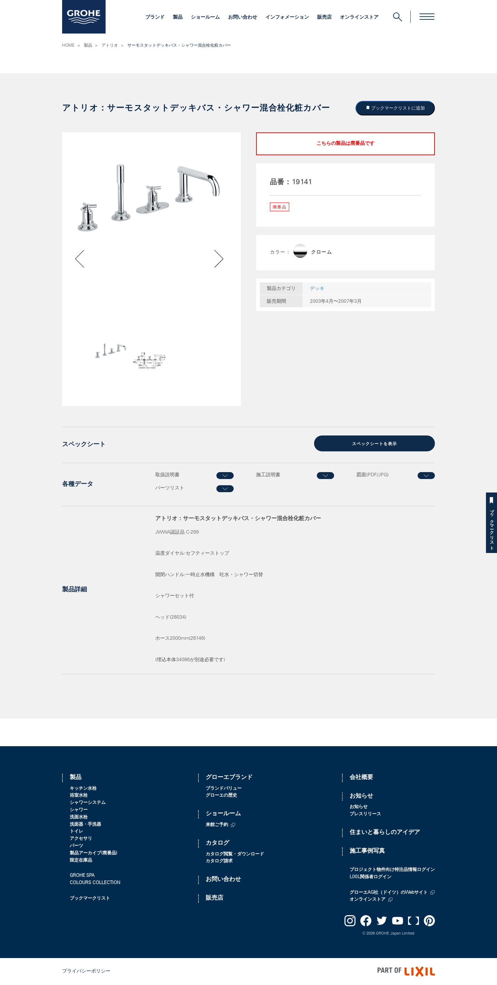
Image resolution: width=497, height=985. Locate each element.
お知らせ (361, 796)
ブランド (155, 17)
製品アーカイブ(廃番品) (93, 853)
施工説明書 (268, 475)
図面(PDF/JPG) (373, 475)
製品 (178, 17)
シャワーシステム (88, 803)
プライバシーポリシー (86, 971)
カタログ (217, 843)
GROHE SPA (82, 876)
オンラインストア (359, 17)
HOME (68, 46)
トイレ (76, 831)
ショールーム (205, 17)
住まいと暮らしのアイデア (385, 833)
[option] (151, 197)
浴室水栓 (79, 796)
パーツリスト (169, 488)
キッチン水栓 (83, 789)
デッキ (317, 289)
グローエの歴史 (221, 796)
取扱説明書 (167, 475)
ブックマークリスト (491, 527)
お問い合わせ (242, 17)
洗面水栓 (79, 817)
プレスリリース (365, 814)
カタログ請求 (219, 861)
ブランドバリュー (224, 789)
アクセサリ (81, 839)
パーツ (76, 846)
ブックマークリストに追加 (398, 108)
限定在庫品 (81, 861)
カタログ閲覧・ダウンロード (235, 854)
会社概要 (361, 778)
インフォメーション (287, 17)
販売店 (324, 17)
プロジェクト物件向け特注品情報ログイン (392, 870)
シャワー (79, 810)
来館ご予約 (217, 825)
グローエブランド (229, 778)
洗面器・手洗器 (85, 825)
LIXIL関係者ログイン (370, 877)
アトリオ (109, 46)
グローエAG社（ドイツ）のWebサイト (389, 893)
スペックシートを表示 (374, 444)
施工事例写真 (367, 851)
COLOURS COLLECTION (95, 883)
